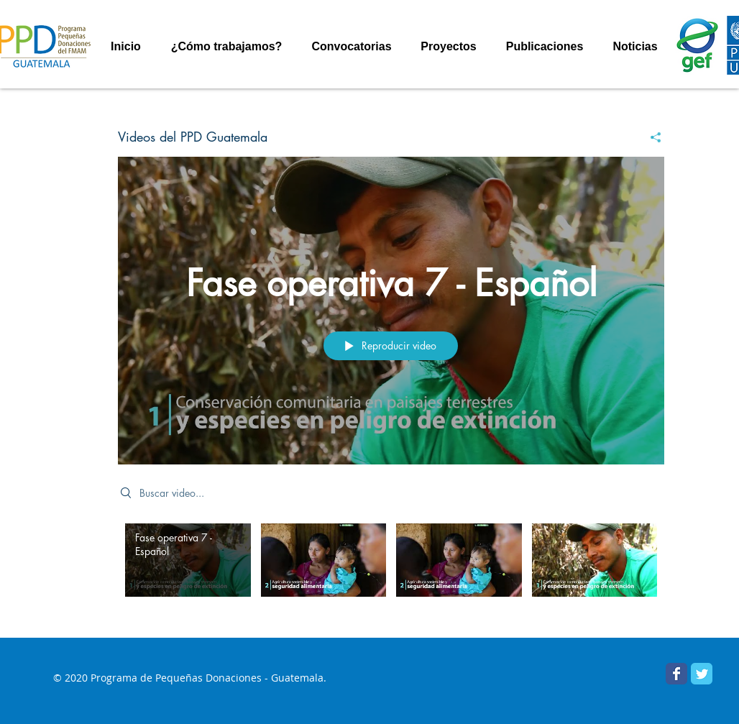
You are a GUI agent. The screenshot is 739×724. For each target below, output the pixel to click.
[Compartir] (650, 137)
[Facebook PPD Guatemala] (676, 673)
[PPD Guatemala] (701, 673)
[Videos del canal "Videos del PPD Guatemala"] (391, 570)
